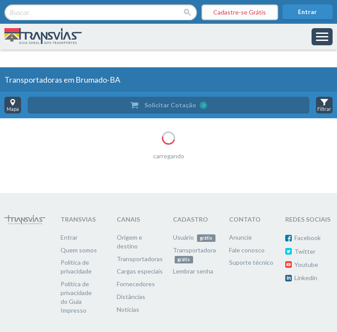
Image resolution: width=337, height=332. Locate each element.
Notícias (128, 309)
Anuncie (240, 237)
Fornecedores (136, 284)
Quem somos (79, 250)
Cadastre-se (239, 12)
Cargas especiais (140, 271)
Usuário (194, 237)
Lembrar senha (193, 271)
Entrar (307, 11)
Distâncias (131, 296)
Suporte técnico (251, 262)
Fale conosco (247, 250)
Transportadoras (140, 259)
